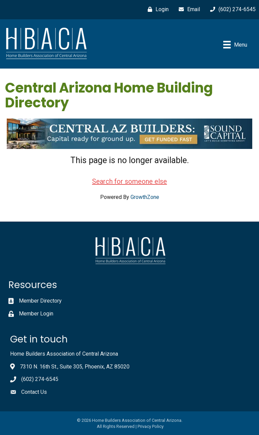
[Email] (187, 9)
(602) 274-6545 (39, 379)
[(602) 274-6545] (231, 9)
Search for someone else (129, 181)
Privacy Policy (151, 426)
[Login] (156, 9)
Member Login (36, 313)
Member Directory (40, 301)
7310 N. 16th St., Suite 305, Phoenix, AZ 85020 (75, 366)
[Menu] (235, 44)
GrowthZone (145, 197)
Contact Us (34, 392)
